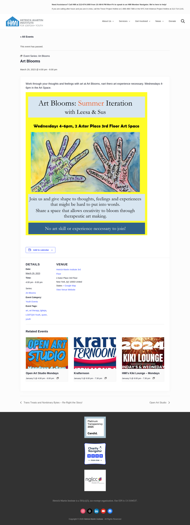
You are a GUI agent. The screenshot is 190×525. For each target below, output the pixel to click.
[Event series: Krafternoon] (105, 378)
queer (44, 315)
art (27, 310)
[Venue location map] (102, 278)
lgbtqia (43, 310)
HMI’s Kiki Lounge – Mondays (141, 373)
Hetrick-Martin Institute (93, 519)
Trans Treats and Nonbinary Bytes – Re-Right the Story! (52, 402)
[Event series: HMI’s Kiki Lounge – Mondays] (154, 378)
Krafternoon (81, 373)
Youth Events (32, 301)
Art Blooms (31, 293)
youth (28, 319)
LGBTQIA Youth (33, 315)
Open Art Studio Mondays (42, 373)
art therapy (34, 310)
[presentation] (47, 353)
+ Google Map (69, 285)
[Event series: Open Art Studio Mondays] (58, 378)
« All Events (27, 37)
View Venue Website (65, 289)
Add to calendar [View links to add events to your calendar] (41, 250)
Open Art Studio (158, 402)
